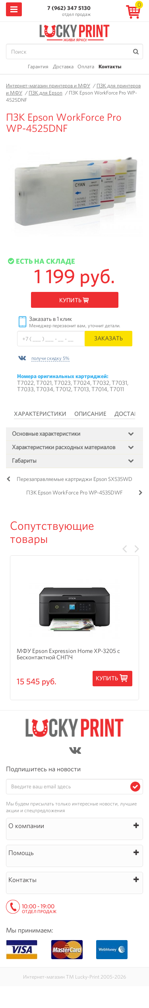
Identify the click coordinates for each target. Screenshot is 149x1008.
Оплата (85, 66)
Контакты (110, 66)
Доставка (63, 66)
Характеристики (40, 414)
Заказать (108, 338)
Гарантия (38, 66)
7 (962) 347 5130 (69, 8)
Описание (90, 414)
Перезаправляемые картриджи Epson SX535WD (74, 479)
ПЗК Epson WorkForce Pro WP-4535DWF (74, 492)
